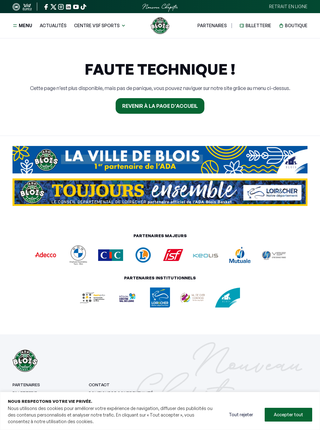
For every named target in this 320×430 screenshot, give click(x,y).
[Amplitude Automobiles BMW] (78, 255)
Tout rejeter (241, 414)
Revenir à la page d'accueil (160, 106)
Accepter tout (288, 414)
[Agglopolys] (92, 297)
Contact (99, 384)
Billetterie (258, 25)
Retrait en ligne (288, 6)
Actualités (53, 25)
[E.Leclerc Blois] (143, 255)
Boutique (296, 25)
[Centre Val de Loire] (127, 297)
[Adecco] (46, 255)
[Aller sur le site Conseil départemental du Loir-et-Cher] (160, 194)
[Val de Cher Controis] (192, 297)
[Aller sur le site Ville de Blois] (160, 162)
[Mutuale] (239, 255)
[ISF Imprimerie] (173, 255)
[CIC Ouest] (110, 255)
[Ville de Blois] (227, 297)
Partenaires (212, 25)
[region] (160, 411)
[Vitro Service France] (273, 255)
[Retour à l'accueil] (160, 25)
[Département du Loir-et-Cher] (160, 297)
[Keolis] (205, 255)
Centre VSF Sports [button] (97, 25)
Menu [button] (22, 25)
